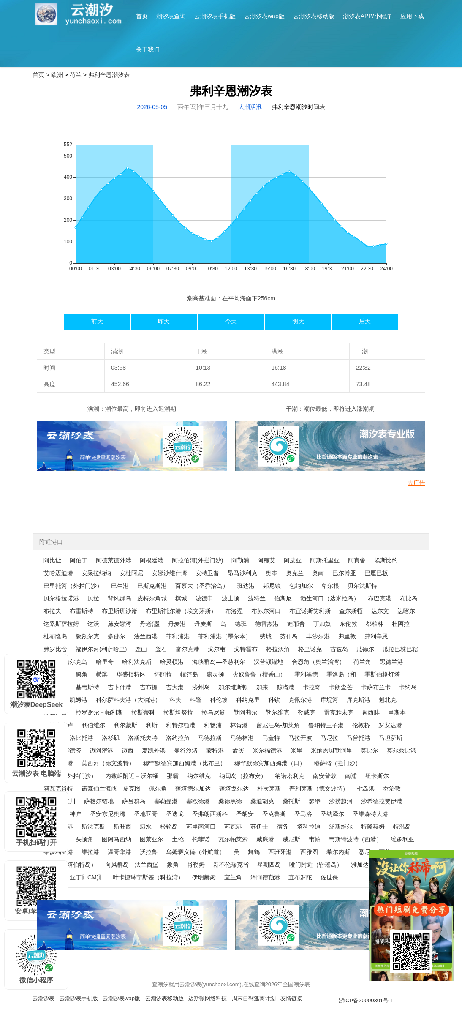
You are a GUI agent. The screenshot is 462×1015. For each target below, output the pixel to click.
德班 (241, 623)
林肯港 (239, 725)
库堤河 (329, 699)
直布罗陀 (300, 877)
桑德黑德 (230, 801)
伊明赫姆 (204, 877)
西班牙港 (280, 852)
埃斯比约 (386, 560)
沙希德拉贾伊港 (381, 801)
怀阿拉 (163, 674)
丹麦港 (177, 623)
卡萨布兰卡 (376, 687)
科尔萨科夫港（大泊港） (128, 699)
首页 (142, 16)
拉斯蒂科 (143, 712)
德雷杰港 (267, 623)
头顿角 (84, 839)
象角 (173, 864)
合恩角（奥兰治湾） (318, 661)
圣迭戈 (175, 813)
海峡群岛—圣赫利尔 (218, 661)
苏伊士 (259, 826)
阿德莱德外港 (113, 560)
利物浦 (213, 725)
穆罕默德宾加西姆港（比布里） (184, 763)
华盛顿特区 (131, 674)
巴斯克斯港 (152, 585)
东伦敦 (348, 623)
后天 (365, 321)
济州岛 (201, 687)
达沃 (93, 623)
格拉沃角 (278, 649)
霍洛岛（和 (341, 674)
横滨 (102, 674)
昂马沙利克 (242, 573)
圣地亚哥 (146, 813)
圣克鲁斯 (274, 813)
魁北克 (388, 699)
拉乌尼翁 (213, 712)
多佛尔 (116, 636)
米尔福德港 (267, 750)
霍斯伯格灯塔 (382, 674)
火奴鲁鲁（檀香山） (259, 674)
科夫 (175, 699)
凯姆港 (78, 699)
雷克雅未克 (338, 712)
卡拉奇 (312, 687)
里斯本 (397, 712)
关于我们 (148, 49)
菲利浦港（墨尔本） (224, 636)
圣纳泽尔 (332, 813)
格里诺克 (310, 649)
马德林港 (242, 737)
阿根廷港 (151, 560)
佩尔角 (158, 788)
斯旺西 (122, 826)
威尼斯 (291, 839)
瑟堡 (315, 801)
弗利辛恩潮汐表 (109, 74)
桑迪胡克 (262, 801)
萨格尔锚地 (99, 801)
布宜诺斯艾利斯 (310, 611)
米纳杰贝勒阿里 (331, 750)
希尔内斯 (338, 852)
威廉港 (265, 839)
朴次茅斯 (269, 788)
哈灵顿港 (172, 661)
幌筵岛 (189, 674)
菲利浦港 (178, 636)
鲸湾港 (285, 687)
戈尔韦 (217, 649)
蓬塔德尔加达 (193, 788)
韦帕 (315, 839)
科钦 (274, 699)
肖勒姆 (196, 864)
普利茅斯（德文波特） (318, 788)
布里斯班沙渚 (119, 611)
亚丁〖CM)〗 (87, 877)
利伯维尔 (93, 725)
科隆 (195, 699)
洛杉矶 (111, 737)
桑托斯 (291, 801)
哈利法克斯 (137, 661)
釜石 (161, 649)
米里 (296, 750)
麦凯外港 (154, 750)
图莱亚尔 (151, 839)
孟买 (238, 750)
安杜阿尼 (131, 573)
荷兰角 (362, 661)
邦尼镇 (272, 585)
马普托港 (358, 737)
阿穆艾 (266, 560)
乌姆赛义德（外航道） (195, 852)
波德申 (204, 598)
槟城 (181, 598)
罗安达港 (390, 725)
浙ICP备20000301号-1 (366, 1000)
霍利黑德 (306, 674)
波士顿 (230, 598)
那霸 (173, 775)
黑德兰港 (391, 661)
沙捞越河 (341, 801)
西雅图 (309, 852)
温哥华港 (119, 852)
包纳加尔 (301, 585)
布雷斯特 (81, 611)
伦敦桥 (361, 725)
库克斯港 (358, 699)
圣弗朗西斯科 (210, 813)
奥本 (271, 573)
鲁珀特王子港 (326, 725)
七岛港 (366, 788)
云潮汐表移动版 (313, 16)
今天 (231, 321)
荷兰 (76, 74)
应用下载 (412, 16)
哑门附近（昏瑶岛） (315, 864)
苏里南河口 (201, 826)
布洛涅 (234, 611)
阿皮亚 (293, 560)
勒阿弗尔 (245, 712)
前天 (97, 321)
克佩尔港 (300, 699)
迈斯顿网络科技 (207, 998)
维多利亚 (402, 839)
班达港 (246, 585)
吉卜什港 (119, 687)
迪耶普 (296, 623)
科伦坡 (219, 699)
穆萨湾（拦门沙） (337, 763)
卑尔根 (330, 585)
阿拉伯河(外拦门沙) (197, 560)
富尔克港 (187, 649)
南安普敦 (325, 775)
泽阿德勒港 (265, 877)
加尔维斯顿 (233, 687)
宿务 (282, 826)
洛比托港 (81, 737)
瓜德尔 (365, 649)
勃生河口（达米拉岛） (329, 598)
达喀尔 (406, 611)
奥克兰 (295, 573)
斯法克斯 (93, 826)
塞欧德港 (198, 801)
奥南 (318, 573)
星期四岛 (269, 864)
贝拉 (93, 598)
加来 (262, 687)
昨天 (164, 321)
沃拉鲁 (149, 852)
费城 (266, 636)
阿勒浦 (240, 560)
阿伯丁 (78, 560)
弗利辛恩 (376, 636)
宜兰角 (233, 877)
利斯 (152, 725)
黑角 (81, 674)
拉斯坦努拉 (178, 712)
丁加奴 (322, 623)
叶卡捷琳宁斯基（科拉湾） (148, 877)
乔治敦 (392, 788)
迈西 (127, 750)
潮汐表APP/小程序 (367, 16)
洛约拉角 (178, 737)
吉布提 (149, 687)
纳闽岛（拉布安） (242, 775)
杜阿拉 (401, 623)
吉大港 (175, 687)
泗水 (146, 826)
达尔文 (380, 611)
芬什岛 (289, 636)
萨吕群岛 (134, 801)
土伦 (178, 839)
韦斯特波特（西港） (355, 839)
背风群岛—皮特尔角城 (137, 598)
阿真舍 (357, 560)
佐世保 (329, 877)
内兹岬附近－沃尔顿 (131, 775)
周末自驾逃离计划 (254, 998)
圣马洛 (303, 813)
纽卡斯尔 (377, 775)
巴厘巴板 (376, 573)
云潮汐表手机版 (215, 16)
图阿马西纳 (116, 839)
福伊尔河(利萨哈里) (101, 649)
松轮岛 (169, 826)
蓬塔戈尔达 (234, 788)
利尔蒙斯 (125, 725)
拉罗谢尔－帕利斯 (99, 712)
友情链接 (291, 998)
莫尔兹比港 (401, 750)
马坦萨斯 (390, 737)
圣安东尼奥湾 (107, 813)
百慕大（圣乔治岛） (201, 585)
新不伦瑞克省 (231, 864)
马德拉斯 (210, 737)
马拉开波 (300, 737)
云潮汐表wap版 (264, 16)
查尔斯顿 (351, 611)
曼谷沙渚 (186, 750)
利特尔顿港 (181, 725)
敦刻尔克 (87, 636)
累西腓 (371, 712)
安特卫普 (207, 573)
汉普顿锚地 (268, 661)
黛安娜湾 (119, 623)
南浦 (351, 775)
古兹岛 (339, 649)
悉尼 (364, 852)
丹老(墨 (150, 623)
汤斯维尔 (341, 826)
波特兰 (257, 598)
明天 (298, 321)
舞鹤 (254, 852)
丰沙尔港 (318, 636)
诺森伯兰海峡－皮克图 (111, 788)
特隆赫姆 (373, 826)
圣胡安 (245, 813)
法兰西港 (146, 636)
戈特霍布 (246, 649)
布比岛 (409, 598)
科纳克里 (248, 699)
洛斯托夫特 (143, 737)
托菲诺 (201, 839)
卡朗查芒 (341, 687)
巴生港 (120, 585)
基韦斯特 (87, 687)
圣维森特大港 (370, 813)
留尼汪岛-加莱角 (278, 725)
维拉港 (90, 852)
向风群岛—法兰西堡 (131, 864)
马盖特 (271, 737)
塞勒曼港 (166, 801)
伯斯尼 (283, 598)
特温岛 (402, 826)
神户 (76, 813)
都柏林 (374, 623)
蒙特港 (215, 750)
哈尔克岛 (75, 661)
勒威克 (306, 712)
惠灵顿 (215, 674)
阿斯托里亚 (325, 560)
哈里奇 (105, 661)
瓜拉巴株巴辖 (400, 649)
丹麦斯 (203, 623)
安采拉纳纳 (96, 573)
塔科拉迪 (309, 826)
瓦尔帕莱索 (233, 839)
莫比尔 (369, 750)
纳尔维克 (199, 775)
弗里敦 (347, 636)
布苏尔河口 (266, 611)
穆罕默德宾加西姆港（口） (269, 763)
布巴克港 (379, 598)
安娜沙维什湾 (169, 573)
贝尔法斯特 (362, 585)
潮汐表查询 (171, 16)
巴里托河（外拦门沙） (73, 585)
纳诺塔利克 (289, 775)
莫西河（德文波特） (108, 763)
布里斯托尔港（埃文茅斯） (181, 611)
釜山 (141, 649)
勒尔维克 (277, 712)
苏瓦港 (233, 826)
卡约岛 (408, 687)
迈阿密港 (101, 750)
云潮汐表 (43, 998)
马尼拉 (329, 737)
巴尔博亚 (344, 573)
